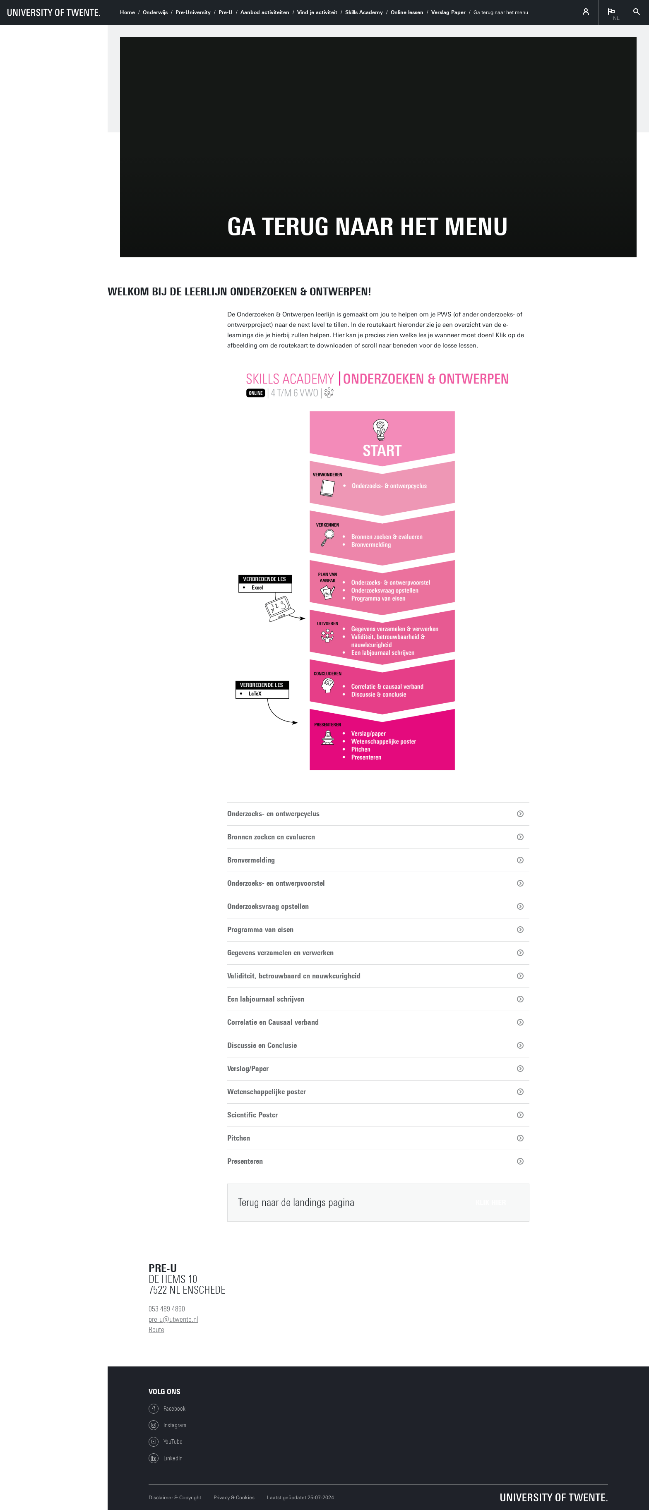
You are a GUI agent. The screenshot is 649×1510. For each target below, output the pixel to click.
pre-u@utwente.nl (173, 1319)
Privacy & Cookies (234, 1497)
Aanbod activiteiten (264, 12)
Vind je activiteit (317, 12)
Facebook (167, 1409)
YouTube (166, 1442)
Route (156, 1329)
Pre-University (193, 12)
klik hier (491, 1202)
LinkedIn (166, 1458)
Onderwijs (155, 12)
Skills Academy (364, 12)
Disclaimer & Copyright (175, 1497)
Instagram (167, 1425)
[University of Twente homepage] (54, 12)
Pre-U (226, 12)
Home (127, 12)
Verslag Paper (448, 12)
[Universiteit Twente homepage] (554, 1497)
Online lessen (407, 12)
